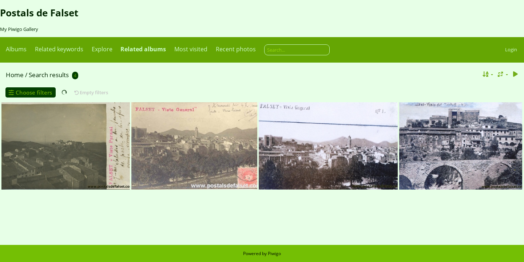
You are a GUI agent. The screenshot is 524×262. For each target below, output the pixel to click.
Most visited (190, 49)
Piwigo (274, 253)
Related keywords (59, 49)
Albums (16, 49)
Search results (49, 75)
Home (15, 75)
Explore (102, 49)
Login (511, 49)
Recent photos (236, 49)
